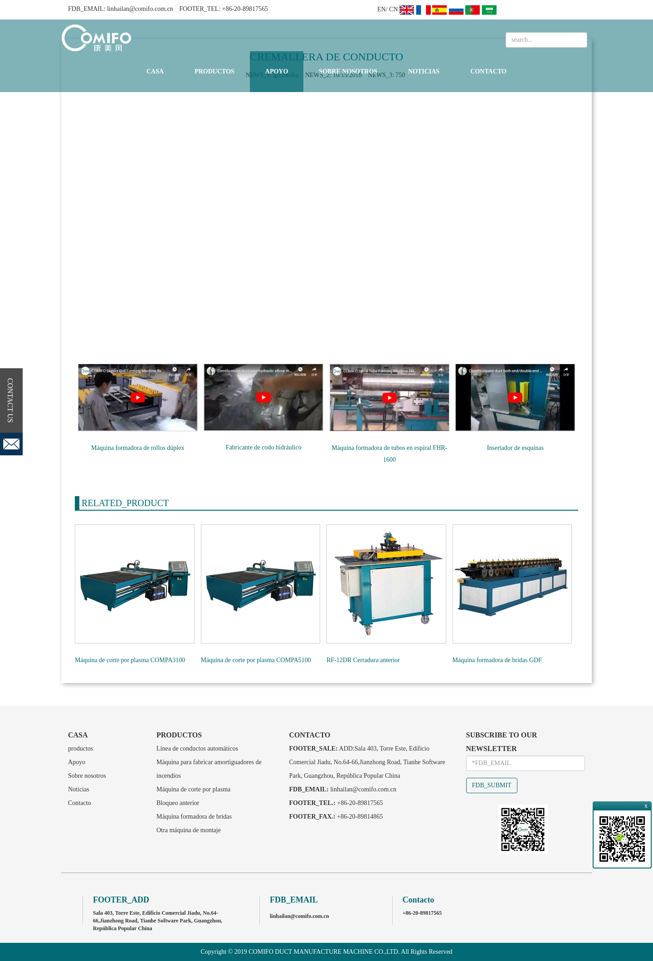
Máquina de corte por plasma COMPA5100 (256, 660)
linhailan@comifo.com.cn (140, 8)
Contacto (488, 71)
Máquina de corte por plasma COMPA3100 (130, 660)
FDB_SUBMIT (492, 785)
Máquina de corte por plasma (193, 789)
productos (214, 71)
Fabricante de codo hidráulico (264, 447)
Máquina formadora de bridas (194, 816)
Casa (155, 71)
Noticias (423, 71)
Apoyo (276, 71)
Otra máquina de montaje (188, 830)
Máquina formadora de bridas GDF (497, 660)
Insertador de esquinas (515, 447)
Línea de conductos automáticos (197, 748)
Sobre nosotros (348, 71)
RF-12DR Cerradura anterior (363, 660)
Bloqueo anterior (177, 803)
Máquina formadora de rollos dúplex (137, 447)
